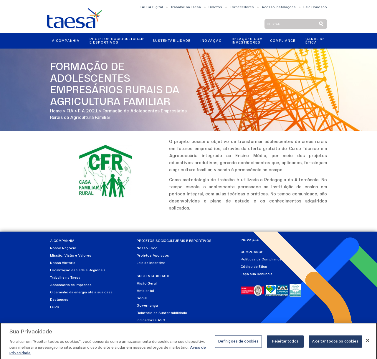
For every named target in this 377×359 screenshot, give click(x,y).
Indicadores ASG (151, 320)
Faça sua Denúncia (256, 274)
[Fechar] (367, 342)
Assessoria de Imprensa (71, 285)
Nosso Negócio (63, 248)
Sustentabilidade (172, 41)
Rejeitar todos (285, 343)
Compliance (282, 41)
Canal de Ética (315, 40)
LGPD (54, 307)
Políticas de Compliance (261, 259)
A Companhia (66, 41)
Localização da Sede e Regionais (77, 270)
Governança (147, 306)
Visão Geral (147, 283)
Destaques (59, 300)
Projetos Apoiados (153, 255)
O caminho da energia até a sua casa (81, 292)
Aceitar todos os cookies (335, 343)
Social (142, 298)
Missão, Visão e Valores (70, 255)
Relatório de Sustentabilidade (162, 313)
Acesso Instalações (279, 7)
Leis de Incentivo (151, 263)
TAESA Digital (151, 7)
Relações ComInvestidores (247, 40)
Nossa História (62, 263)
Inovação (211, 41)
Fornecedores (242, 7)
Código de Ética (254, 267)
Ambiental (145, 291)
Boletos (215, 7)
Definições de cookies (238, 343)
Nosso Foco (147, 248)
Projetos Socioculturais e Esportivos (117, 40)
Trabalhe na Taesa (186, 7)
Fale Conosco (315, 7)
